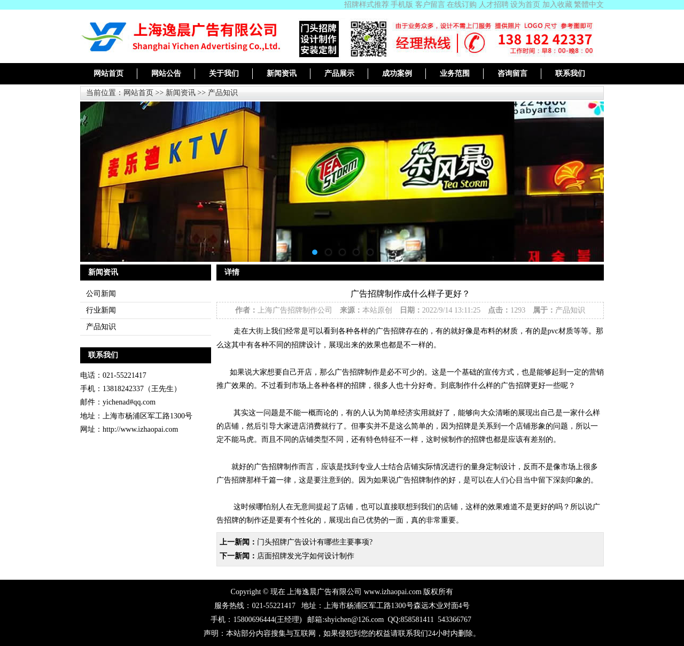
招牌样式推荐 (366, 5)
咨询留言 (512, 73)
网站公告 (166, 73)
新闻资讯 (282, 73)
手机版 (402, 5)
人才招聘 (494, 5)
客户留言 (430, 5)
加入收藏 (557, 5)
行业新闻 (101, 310)
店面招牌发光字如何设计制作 (305, 556)
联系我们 (570, 73)
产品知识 (223, 93)
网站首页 (108, 73)
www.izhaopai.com (393, 592)
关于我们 (224, 73)
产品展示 (339, 73)
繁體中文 (589, 5)
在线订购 (462, 5)
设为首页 (525, 5)
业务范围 (455, 73)
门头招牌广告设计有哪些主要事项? (314, 542)
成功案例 (397, 73)
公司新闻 (101, 294)
